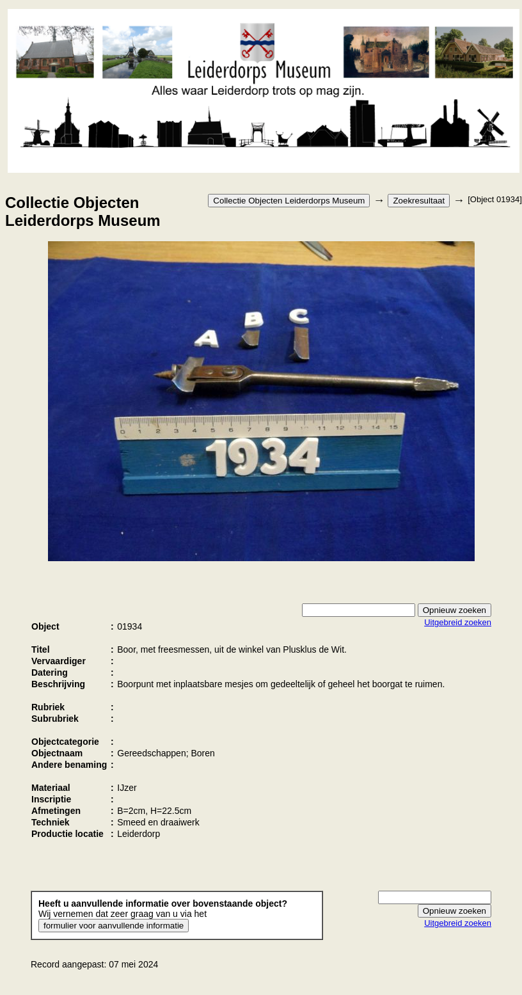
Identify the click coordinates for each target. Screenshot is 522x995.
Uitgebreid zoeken (457, 622)
